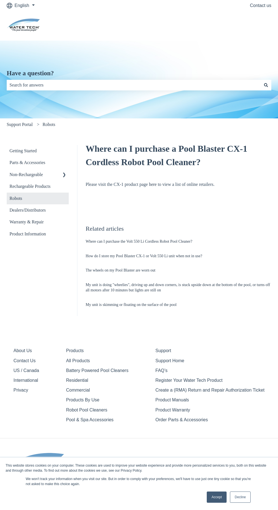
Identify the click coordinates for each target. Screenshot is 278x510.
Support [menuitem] (163, 350)
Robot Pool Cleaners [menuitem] (86, 410)
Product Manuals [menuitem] (172, 399)
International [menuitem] (25, 380)
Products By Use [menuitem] (82, 399)
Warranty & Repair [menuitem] (26, 221)
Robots (48, 124)
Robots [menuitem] (15, 198)
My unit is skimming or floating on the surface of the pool (131, 305)
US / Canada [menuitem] (26, 370)
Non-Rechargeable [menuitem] (26, 174)
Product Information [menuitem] (27, 233)
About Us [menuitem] (22, 350)
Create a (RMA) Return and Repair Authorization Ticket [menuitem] (209, 390)
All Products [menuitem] (78, 360)
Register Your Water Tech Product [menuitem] (188, 380)
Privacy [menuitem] (20, 390)
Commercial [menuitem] (78, 390)
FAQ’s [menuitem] (161, 370)
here (153, 184)
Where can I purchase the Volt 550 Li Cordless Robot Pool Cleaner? (139, 241)
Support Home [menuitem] (169, 360)
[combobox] (134, 85)
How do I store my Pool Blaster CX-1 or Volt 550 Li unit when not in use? (144, 256)
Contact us (260, 5)
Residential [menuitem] (77, 380)
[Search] (266, 85)
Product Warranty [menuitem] (172, 410)
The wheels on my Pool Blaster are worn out (121, 270)
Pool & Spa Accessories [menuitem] (89, 419)
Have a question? (30, 73)
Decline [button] (240, 497)
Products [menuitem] (75, 350)
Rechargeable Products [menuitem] (30, 186)
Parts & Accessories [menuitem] (27, 162)
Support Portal (20, 124)
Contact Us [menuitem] (24, 360)
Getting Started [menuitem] (23, 150)
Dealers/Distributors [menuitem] (27, 210)
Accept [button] (217, 497)
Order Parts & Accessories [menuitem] (181, 419)
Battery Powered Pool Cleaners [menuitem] (97, 370)
